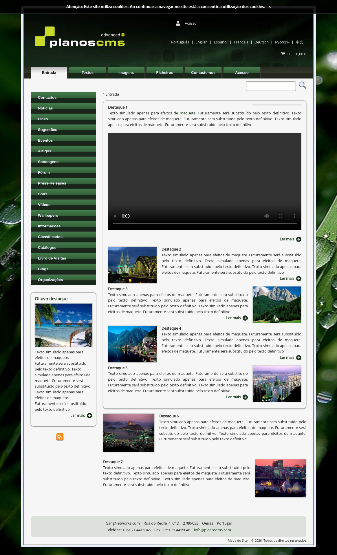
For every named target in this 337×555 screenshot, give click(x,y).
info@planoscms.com (212, 529)
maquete (187, 113)
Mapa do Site (238, 540)
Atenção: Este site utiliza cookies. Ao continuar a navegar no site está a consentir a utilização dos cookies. (165, 6)
